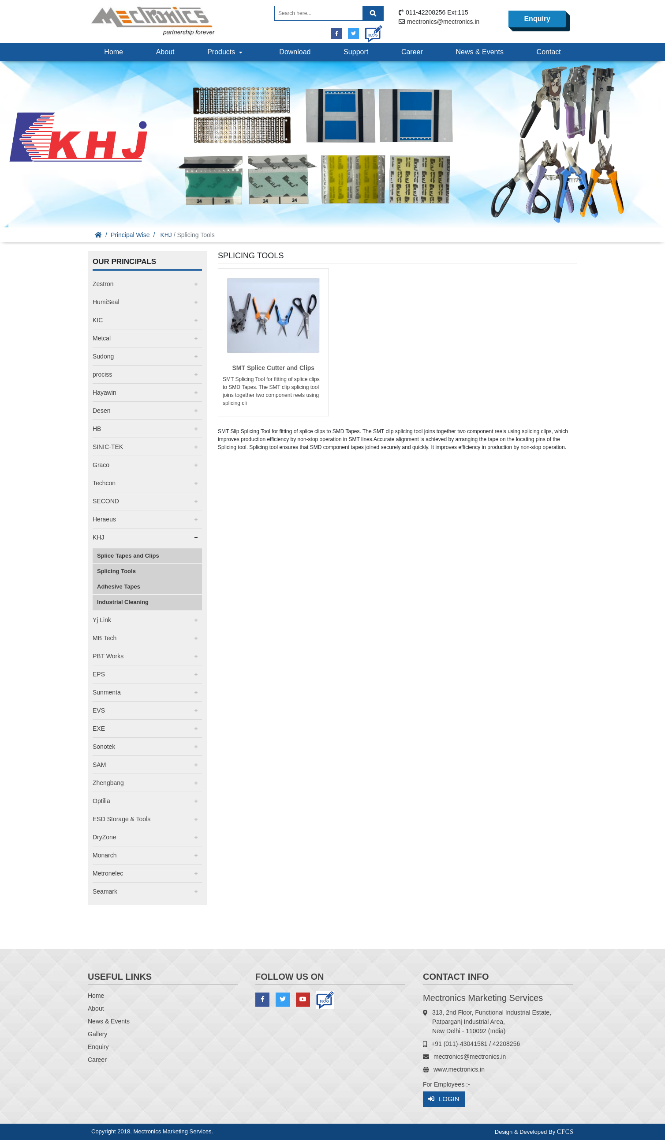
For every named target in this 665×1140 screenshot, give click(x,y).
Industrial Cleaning (123, 602)
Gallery (97, 1034)
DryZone (104, 837)
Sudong (103, 356)
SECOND (106, 501)
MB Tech (104, 638)
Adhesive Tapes (118, 586)
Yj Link (102, 619)
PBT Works (108, 656)
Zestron (103, 283)
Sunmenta (107, 692)
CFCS (565, 1132)
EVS (99, 710)
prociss (102, 374)
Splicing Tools (116, 571)
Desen (101, 410)
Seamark (105, 891)
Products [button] (225, 52)
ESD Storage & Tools (121, 819)
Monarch (104, 855)
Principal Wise (130, 234)
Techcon (104, 483)
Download (294, 52)
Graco (101, 464)
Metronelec (108, 873)
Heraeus (104, 519)
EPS (99, 674)
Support (356, 52)
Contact (549, 52)
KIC (98, 320)
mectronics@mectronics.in (443, 21)
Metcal (102, 338)
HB (97, 428)
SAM (99, 764)
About (165, 52)
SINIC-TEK (108, 446)
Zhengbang (108, 782)
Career (412, 52)
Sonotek (104, 746)
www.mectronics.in (459, 1069)
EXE (99, 728)
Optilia (101, 800)
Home (113, 52)
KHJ (166, 234)
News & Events (479, 52)
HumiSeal (106, 302)
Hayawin (104, 392)
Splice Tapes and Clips (128, 555)
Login (444, 1099)
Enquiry (537, 19)
